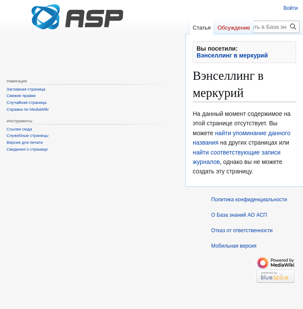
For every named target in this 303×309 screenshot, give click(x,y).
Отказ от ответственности (242, 230)
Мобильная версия (234, 246)
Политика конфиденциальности (249, 200)
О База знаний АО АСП (239, 215)
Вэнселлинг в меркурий (232, 55)
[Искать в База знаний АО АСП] (269, 27)
